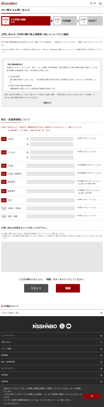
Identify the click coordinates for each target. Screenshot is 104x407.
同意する (46, 103)
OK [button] (92, 396)
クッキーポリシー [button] (11, 403)
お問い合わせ (6, 342)
